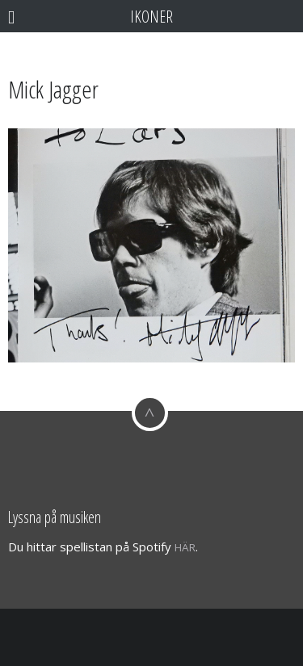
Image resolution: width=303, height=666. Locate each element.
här (185, 547)
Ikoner (151, 16)
